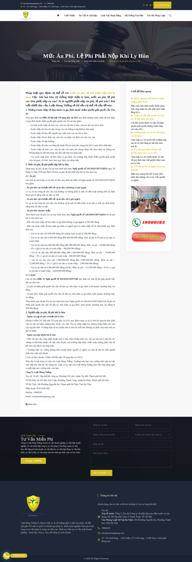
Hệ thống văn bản (134, 15)
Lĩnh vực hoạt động (111, 15)
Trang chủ (56, 61)
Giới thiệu (69, 15)
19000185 (50, 3)
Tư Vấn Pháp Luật (71, 61)
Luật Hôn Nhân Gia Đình (94, 61)
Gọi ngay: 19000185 (33, 461)
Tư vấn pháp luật (156, 15)
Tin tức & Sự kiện (87, 15)
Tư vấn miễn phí (162, 5)
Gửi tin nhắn (99, 473)
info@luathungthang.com (32, 3)
